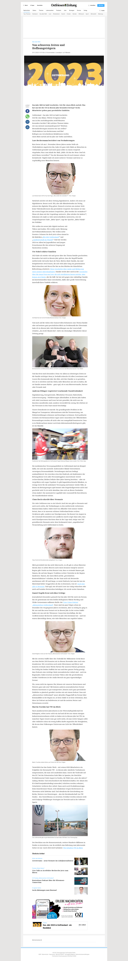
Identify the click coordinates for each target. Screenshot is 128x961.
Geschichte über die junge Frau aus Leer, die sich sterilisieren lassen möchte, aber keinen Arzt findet (59, 274)
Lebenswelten (50, 10)
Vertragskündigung (70, 954)
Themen (41, 10)
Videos (34, 10)
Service (79, 10)
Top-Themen (27, 14)
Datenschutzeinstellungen (82, 954)
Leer (50, 14)
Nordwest (35, 14)
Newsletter (40, 5)
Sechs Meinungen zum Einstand (44, 890)
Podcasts (58, 10)
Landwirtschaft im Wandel (43, 240)
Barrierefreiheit (60, 954)
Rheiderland (56, 14)
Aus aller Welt (43, 14)
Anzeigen (71, 10)
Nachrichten (27, 10)
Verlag (85, 10)
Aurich (63, 14)
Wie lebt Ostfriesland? (51, 237)
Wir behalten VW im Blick (73, 848)
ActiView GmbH (72, 956)
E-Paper (32, 5)
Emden (69, 14)
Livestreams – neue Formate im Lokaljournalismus (52, 861)
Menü (25, 5)
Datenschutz (45, 954)
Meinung (100, 14)
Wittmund (81, 14)
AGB (40, 954)
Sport (87, 14)
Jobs (65, 10)
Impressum (52, 954)
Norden (75, 14)
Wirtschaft (93, 14)
